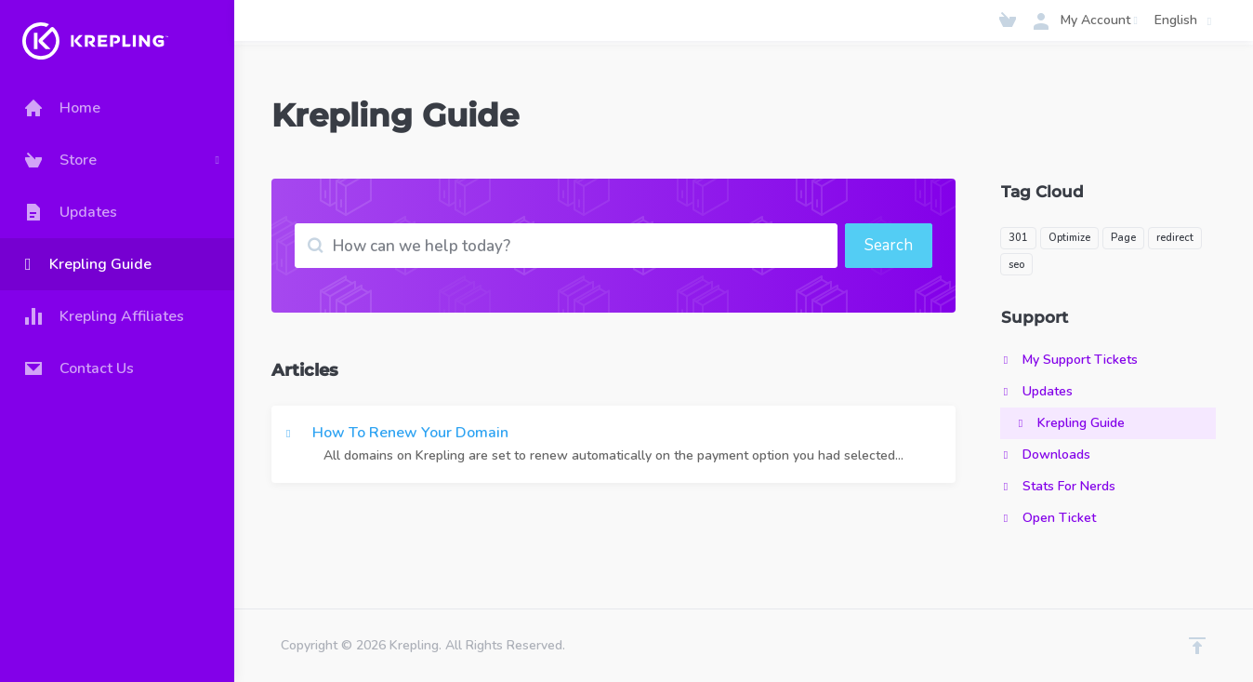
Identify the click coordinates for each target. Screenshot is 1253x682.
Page (1123, 238)
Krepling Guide (1070, 423)
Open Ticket (1048, 518)
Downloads (1045, 454)
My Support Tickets (1069, 359)
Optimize (1069, 238)
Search (888, 245)
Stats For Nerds (1057, 486)
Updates (1036, 391)
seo (1016, 265)
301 (1018, 238)
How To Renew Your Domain (613, 444)
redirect (1175, 238)
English (1186, 20)
